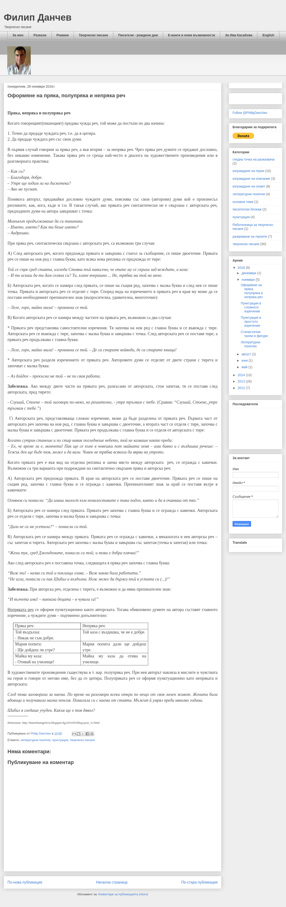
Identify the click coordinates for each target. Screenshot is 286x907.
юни (244, 360)
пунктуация (60, 740)
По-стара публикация (199, 882)
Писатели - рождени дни (138, 35)
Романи (62, 35)
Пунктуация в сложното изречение (251, 307)
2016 (242, 268)
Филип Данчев (38, 17)
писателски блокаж (247, 209)
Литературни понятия (250, 344)
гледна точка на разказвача (254, 159)
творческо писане (82, 740)
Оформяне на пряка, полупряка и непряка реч (252, 291)
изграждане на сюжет (249, 186)
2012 (242, 388)
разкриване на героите (250, 236)
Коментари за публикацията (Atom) (123, 894)
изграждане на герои (248, 171)
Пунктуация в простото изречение (251, 321)
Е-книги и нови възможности (191, 35)
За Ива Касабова (238, 35)
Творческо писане (93, 35)
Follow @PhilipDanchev (250, 113)
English (268, 35)
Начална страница (111, 882)
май (244, 367)
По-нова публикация (25, 882)
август (246, 354)
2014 (242, 375)
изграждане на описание (251, 178)
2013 (242, 381)
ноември (248, 279)
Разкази (40, 35)
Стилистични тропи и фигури (254, 334)
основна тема (243, 202)
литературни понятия (35, 740)
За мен (17, 35)
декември (249, 273)
